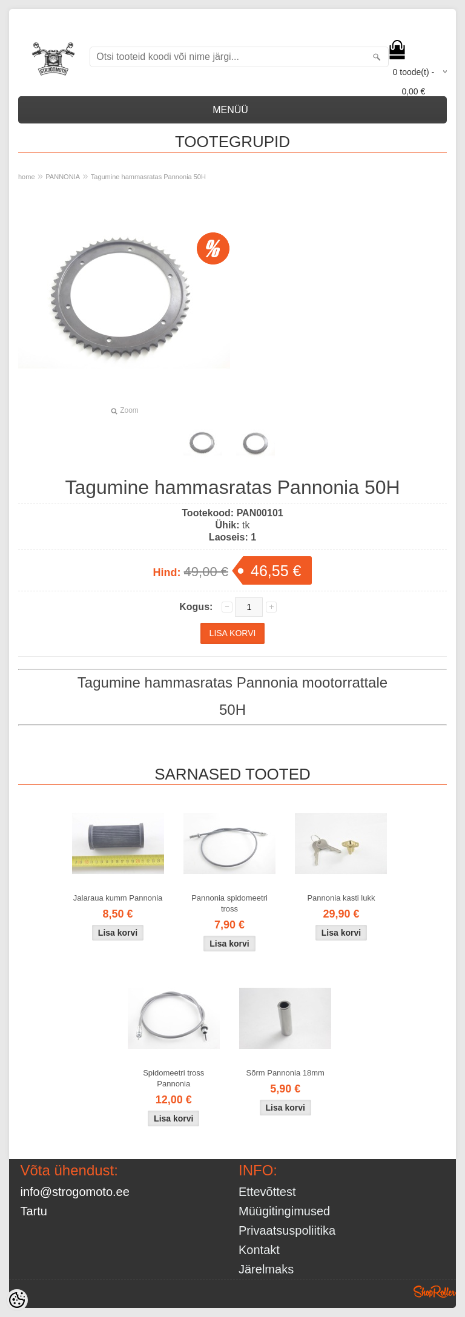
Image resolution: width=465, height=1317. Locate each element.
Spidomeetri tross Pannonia (173, 1078)
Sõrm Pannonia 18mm (285, 1072)
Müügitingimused (284, 1211)
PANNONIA (62, 176)
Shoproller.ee (435, 1292)
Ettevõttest (267, 1191)
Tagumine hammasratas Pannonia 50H (148, 176)
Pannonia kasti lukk (341, 897)
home (26, 176)
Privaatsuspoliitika (287, 1230)
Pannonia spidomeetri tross (229, 903)
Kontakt (259, 1249)
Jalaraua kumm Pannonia (117, 897)
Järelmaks (266, 1269)
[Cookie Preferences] (17, 1300)
